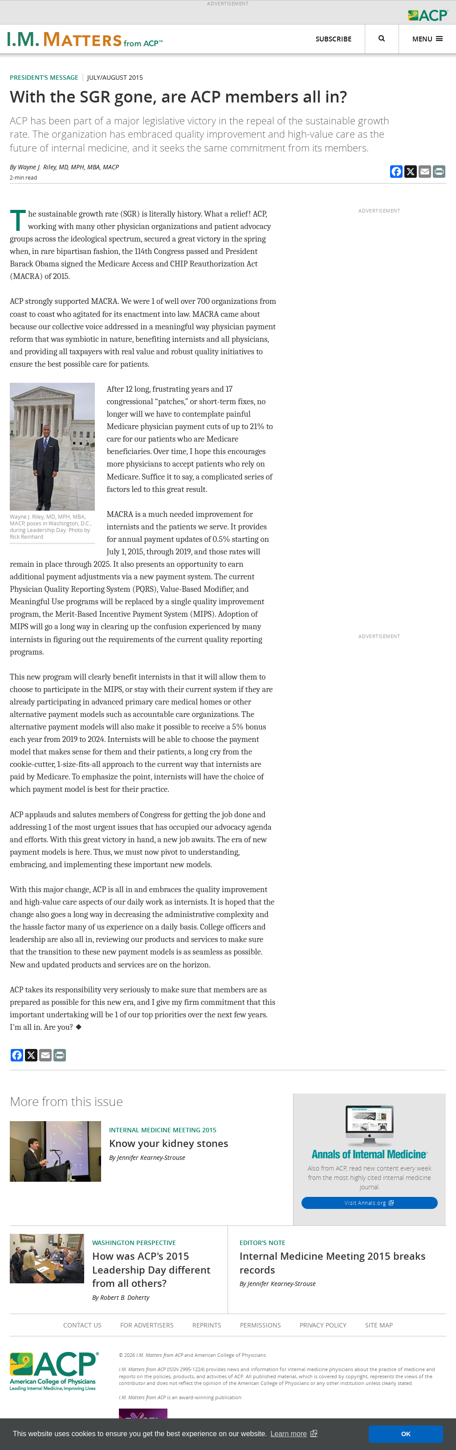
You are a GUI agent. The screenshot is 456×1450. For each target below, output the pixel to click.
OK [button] (406, 1434)
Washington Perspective (134, 1242)
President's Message (44, 77)
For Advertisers (147, 1325)
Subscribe (333, 39)
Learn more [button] (288, 1434)
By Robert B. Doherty (120, 1297)
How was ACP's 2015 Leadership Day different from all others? (151, 1269)
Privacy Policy (323, 1325)
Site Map (379, 1325)
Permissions (260, 1325)
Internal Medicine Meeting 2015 (162, 1130)
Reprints (206, 1325)
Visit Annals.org (365, 1202)
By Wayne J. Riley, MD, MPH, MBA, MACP (64, 167)
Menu (427, 39)
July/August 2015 (115, 77)
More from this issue (66, 1101)
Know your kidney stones (168, 1143)
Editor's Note (262, 1242)
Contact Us (82, 1325)
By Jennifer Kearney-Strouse (147, 1157)
